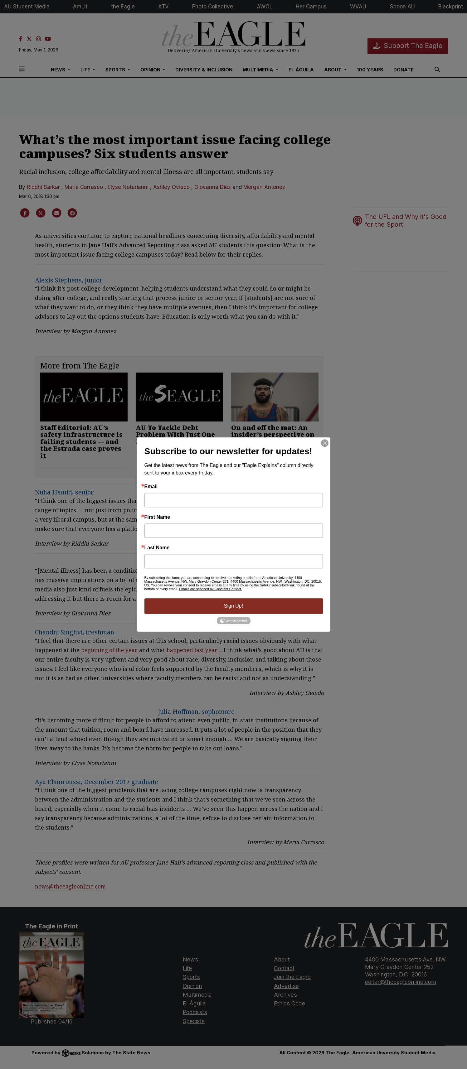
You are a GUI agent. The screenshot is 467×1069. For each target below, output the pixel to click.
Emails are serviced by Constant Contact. (210, 589)
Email (151, 486)
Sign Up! (233, 606)
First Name (157, 517)
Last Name (157, 547)
